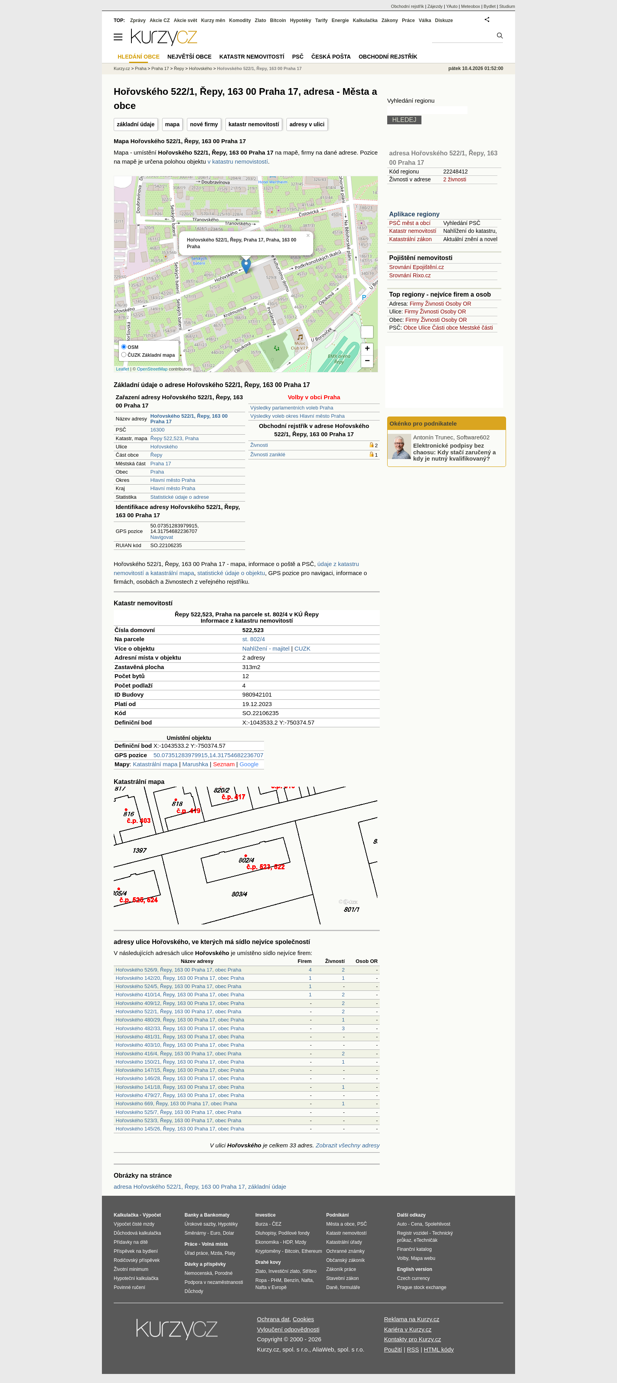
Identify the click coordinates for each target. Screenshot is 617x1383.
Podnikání (337, 1215)
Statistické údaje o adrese (179, 497)
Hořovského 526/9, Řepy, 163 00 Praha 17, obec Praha (178, 970)
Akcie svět (185, 20)
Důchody (194, 1291)
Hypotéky (300, 20)
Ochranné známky (345, 1251)
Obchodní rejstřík (407, 6)
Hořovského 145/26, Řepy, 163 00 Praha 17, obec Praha (180, 1129)
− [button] (367, 361)
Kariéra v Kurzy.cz (408, 1329)
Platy (230, 1253)
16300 (157, 430)
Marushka (195, 764)
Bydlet (490, 6)
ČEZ (276, 1224)
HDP (287, 1242)
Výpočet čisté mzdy (134, 1224)
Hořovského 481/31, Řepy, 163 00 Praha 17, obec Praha (180, 1037)
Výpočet (151, 1215)
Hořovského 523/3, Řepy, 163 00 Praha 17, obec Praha (178, 1120)
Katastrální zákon (410, 239)
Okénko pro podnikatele (423, 423)
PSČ (297, 56)
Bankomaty (216, 1215)
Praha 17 (160, 464)
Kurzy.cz (122, 68)
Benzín (291, 1280)
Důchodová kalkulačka (137, 1233)
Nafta (307, 1280)
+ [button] (367, 349)
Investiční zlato (283, 1271)
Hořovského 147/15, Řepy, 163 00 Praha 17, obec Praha (180, 1070)
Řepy (156, 455)
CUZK (302, 648)
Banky (192, 1215)
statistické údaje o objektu (231, 573)
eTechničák (426, 1240)
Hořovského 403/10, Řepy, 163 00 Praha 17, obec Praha (180, 1045)
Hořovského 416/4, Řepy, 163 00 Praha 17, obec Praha (178, 1054)
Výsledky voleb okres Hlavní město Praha (297, 416)
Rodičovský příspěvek (137, 1260)
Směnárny (195, 1233)
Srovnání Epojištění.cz (416, 267)
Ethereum (311, 1251)
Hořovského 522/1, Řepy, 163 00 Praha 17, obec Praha (178, 1011)
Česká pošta (331, 56)
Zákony (389, 20)
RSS (413, 1349)
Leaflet (122, 369)
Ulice (424, 328)
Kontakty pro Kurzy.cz (412, 1339)
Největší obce (190, 56)
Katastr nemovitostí (412, 231)
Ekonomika (267, 1242)
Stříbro (309, 1271)
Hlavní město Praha (172, 480)
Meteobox (470, 6)
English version (414, 1269)
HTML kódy (439, 1349)
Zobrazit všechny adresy (348, 1145)
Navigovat (161, 537)
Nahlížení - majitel (266, 648)
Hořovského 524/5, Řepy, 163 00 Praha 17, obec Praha (178, 986)
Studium (507, 6)
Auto (402, 1224)
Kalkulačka (365, 20)
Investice (265, 1215)
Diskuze (444, 20)
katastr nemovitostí (254, 124)
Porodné (224, 1273)
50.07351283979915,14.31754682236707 (208, 755)
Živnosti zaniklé (267, 454)
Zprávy (138, 20)
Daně (332, 1287)
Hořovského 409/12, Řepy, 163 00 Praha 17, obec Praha (180, 1003)
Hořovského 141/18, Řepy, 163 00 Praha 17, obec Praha (180, 1087)
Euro (215, 1233)
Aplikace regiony (414, 214)
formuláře (350, 1287)
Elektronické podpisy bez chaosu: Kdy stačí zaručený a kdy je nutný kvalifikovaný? (454, 452)
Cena (416, 1224)
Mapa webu (423, 1258)
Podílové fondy (293, 1233)
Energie (340, 20)
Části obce (445, 328)
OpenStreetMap (152, 369)
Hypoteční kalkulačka (136, 1278)
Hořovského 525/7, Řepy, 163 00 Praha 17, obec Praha (178, 1112)
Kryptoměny (268, 1251)
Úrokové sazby (200, 1224)
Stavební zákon (342, 1278)
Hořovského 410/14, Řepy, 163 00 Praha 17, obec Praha (180, 995)
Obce (410, 328)
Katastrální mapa (155, 764)
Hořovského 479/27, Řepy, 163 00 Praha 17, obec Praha (180, 1095)
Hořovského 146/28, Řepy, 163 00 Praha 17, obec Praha (180, 1078)
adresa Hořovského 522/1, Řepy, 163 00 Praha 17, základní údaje (200, 1186)
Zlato (260, 20)
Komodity (240, 20)
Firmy (416, 304)
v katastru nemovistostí (238, 161)
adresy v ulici (307, 124)
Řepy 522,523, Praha (174, 438)
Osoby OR (458, 304)
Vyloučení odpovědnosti (288, 1329)
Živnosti (259, 445)
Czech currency (413, 1278)
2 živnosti (454, 179)
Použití (393, 1349)
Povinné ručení (129, 1287)
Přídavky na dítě (131, 1242)
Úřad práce (196, 1253)
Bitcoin (278, 20)
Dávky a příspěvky (205, 1264)
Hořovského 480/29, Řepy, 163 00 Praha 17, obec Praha (180, 1020)
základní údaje (136, 124)
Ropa (261, 1280)
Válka (425, 20)
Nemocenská (198, 1273)
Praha (157, 472)
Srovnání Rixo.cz (410, 275)
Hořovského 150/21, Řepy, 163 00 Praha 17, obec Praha (180, 1062)
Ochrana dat (273, 1319)
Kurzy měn (213, 20)
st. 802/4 (253, 639)
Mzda (216, 1253)
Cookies (303, 1319)
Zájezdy (435, 6)
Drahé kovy (268, 1262)
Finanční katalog (414, 1249)
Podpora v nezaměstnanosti (214, 1282)
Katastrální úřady (344, 1242)
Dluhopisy (265, 1233)
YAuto (452, 6)
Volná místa (214, 1244)
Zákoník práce (341, 1269)
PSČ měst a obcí (409, 223)
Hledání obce (139, 56)
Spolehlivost (438, 1224)
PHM (276, 1280)
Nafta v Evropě (270, 1287)
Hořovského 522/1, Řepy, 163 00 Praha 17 (259, 68)
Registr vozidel (412, 1233)
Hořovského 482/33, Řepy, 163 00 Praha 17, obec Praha (180, 1028)
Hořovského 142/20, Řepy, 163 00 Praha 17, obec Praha (180, 978)
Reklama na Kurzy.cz (412, 1319)
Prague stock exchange (421, 1287)
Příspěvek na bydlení (136, 1251)
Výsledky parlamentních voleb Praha (291, 408)
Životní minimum (131, 1269)
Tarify (321, 20)
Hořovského (163, 447)
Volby (402, 1258)
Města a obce (340, 1224)
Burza (261, 1224)
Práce (408, 20)
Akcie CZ (160, 20)
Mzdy (301, 1242)
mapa (172, 124)
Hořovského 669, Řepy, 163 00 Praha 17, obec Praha (176, 1103)
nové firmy (204, 124)
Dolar (228, 1233)
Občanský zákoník (345, 1260)
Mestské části (476, 328)
